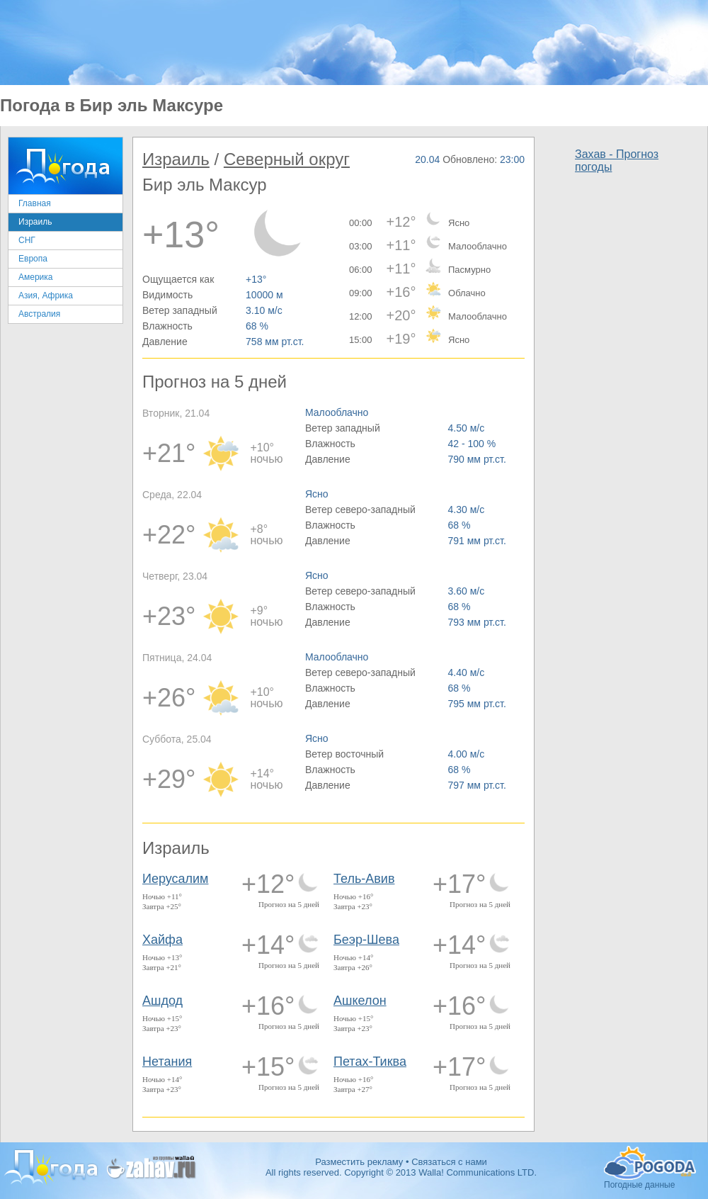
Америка (35, 277)
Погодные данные (650, 1163)
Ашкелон (360, 1000)
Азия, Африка (45, 295)
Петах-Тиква (369, 1061)
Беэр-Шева (366, 940)
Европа (32, 259)
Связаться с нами (449, 1161)
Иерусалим (175, 879)
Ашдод (162, 1000)
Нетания (167, 1061)
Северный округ (287, 159)
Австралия (39, 314)
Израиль (35, 222)
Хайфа (162, 940)
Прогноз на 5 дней (288, 904)
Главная (34, 203)
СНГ (26, 240)
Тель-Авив (363, 879)
